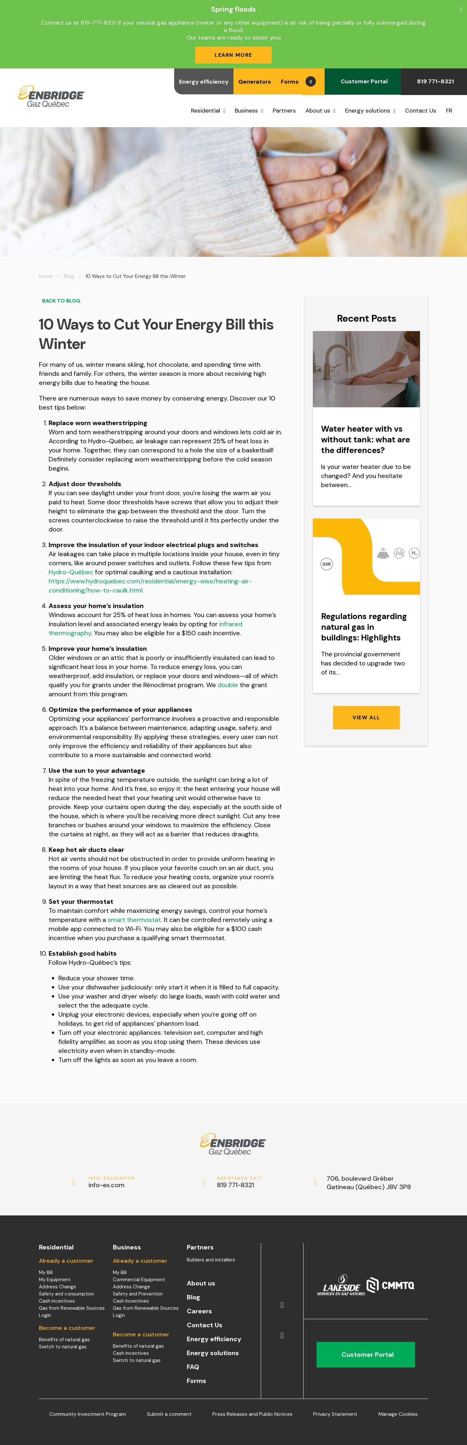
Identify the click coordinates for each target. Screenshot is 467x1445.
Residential (205, 110)
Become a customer (67, 1328)
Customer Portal (363, 81)
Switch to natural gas (63, 1346)
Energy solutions (367, 110)
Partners (284, 110)
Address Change (57, 1287)
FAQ (193, 1367)
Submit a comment (169, 1414)
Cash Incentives (131, 1301)
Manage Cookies (398, 1414)
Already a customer (66, 1261)
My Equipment (55, 1279)
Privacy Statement (335, 1414)
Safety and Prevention (138, 1294)
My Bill (46, 1272)
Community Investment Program (87, 1414)
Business (246, 110)
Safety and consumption (66, 1294)
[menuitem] (451, 110)
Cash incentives (57, 1301)
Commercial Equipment (139, 1279)
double (228, 685)
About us (317, 110)
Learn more (233, 55)
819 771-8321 (434, 81)
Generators (254, 82)
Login (45, 1315)
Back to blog (59, 300)
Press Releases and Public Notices (252, 1414)
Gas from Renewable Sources (72, 1308)
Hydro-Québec (71, 572)
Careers (199, 1311)
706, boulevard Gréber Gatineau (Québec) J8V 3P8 (369, 1182)
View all (366, 717)
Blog (69, 276)
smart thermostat (134, 919)
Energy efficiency (204, 82)
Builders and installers (211, 1260)
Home (46, 276)
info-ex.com (112, 1182)
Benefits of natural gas (64, 1339)
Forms (290, 82)
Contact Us (420, 110)
